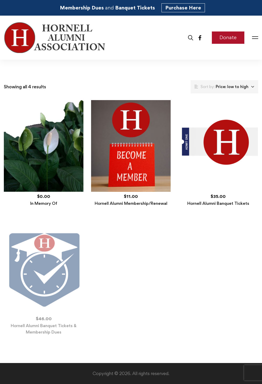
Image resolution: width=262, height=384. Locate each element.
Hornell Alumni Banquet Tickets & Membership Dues (44, 330)
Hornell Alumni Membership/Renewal (130, 203)
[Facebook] (200, 37)
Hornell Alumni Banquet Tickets (218, 203)
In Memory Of (43, 203)
